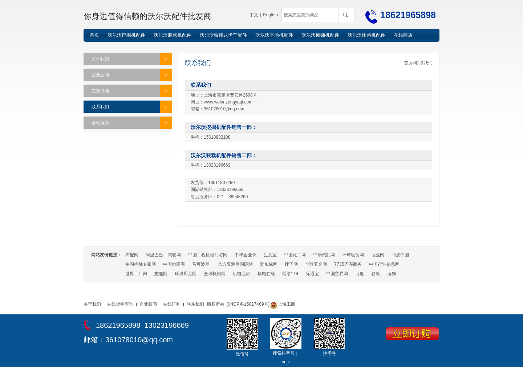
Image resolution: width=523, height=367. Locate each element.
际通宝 (312, 273)
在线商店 (403, 35)
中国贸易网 (337, 273)
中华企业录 (245, 254)
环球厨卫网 (185, 273)
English (271, 14)
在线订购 (100, 90)
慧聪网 (174, 254)
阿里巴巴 (154, 254)
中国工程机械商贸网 (207, 254)
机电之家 (241, 273)
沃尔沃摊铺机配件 (320, 35)
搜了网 (291, 264)
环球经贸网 (353, 254)
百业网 (377, 254)
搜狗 (391, 273)
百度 (359, 273)
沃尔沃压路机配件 (366, 35)
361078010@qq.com (139, 340)
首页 (94, 35)
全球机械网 (215, 273)
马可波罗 (201, 264)
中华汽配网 (324, 254)
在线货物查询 (120, 304)
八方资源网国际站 (235, 264)
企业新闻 (100, 74)
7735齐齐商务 (347, 264)
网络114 (290, 273)
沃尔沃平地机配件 (274, 35)
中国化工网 (295, 254)
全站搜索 (100, 122)
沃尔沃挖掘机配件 (126, 35)
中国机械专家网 (140, 264)
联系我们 (100, 106)
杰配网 (131, 254)
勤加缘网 (268, 264)
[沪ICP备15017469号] (247, 304)
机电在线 (266, 273)
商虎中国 (400, 254)
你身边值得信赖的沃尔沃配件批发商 (147, 16)
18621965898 (408, 15)
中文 (254, 14)
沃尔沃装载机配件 (172, 35)
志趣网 (160, 273)
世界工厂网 (136, 273)
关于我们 (100, 58)
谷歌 (375, 273)
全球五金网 (316, 264)
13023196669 (166, 325)
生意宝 (270, 254)
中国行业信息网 (384, 264)
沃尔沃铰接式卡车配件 (223, 35)
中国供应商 (174, 264)
